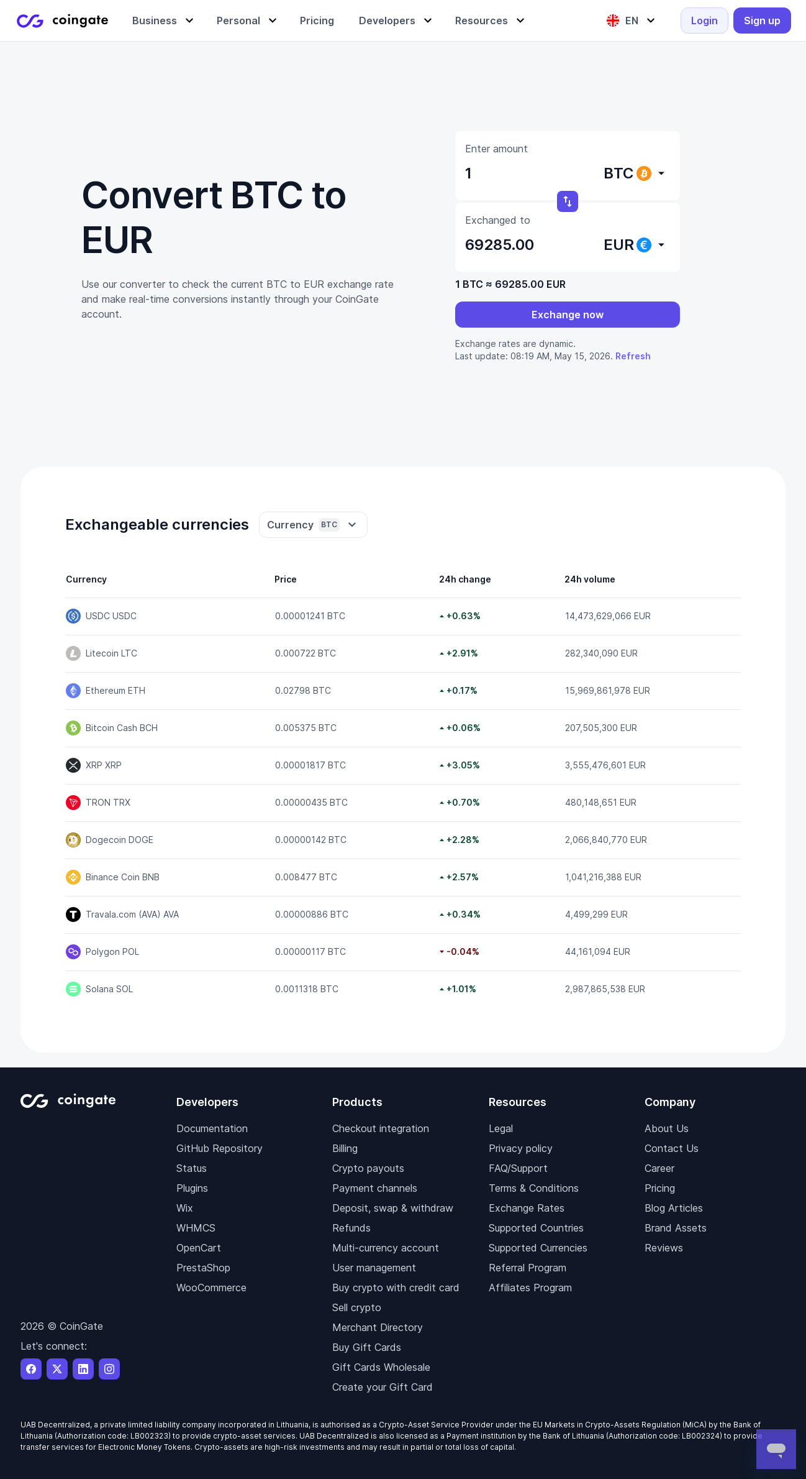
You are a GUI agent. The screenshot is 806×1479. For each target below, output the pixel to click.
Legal (501, 1128)
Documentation (212, 1128)
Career (659, 1168)
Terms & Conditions (534, 1188)
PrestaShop (203, 1267)
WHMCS (195, 1228)
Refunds (351, 1228)
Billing (345, 1148)
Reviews (664, 1248)
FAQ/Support (518, 1168)
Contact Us (672, 1148)
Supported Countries (536, 1228)
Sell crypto (356, 1307)
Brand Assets (676, 1228)
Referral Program (527, 1267)
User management (374, 1267)
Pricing (660, 1188)
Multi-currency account (385, 1248)
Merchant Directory (377, 1327)
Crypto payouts (368, 1168)
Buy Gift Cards (366, 1347)
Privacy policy (521, 1148)
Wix (184, 1208)
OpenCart (198, 1248)
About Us (667, 1128)
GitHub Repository (219, 1148)
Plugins (192, 1188)
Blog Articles (674, 1208)
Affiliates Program (530, 1287)
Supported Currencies (538, 1248)
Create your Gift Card (382, 1387)
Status (191, 1168)
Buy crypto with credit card (396, 1287)
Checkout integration (380, 1128)
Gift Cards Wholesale (381, 1367)
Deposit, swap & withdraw (392, 1208)
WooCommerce (211, 1287)
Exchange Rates (526, 1208)
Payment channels (374, 1188)
